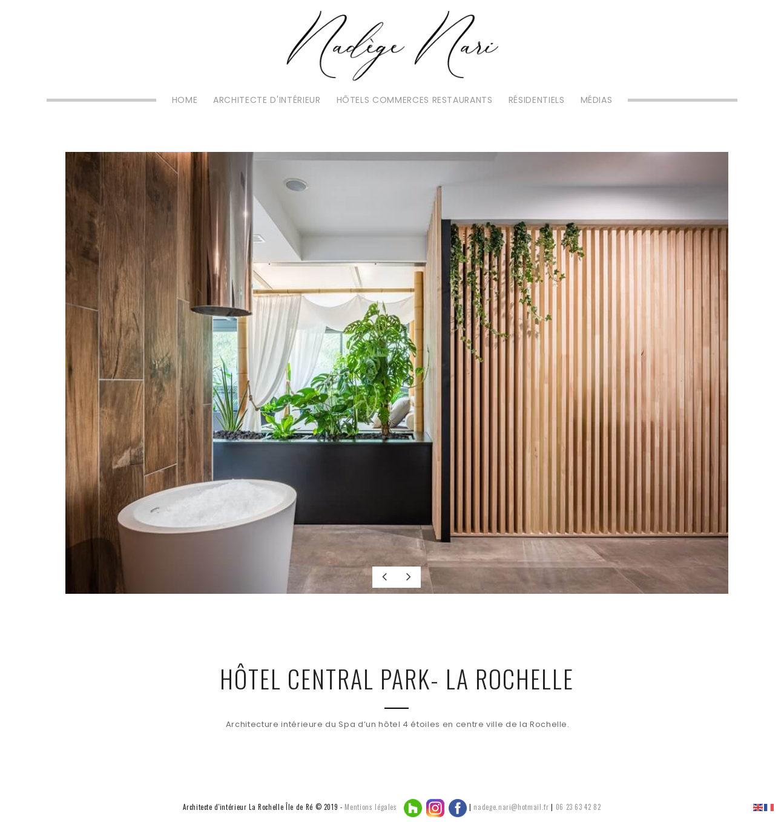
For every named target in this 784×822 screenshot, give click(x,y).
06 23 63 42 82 (578, 807)
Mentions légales (370, 807)
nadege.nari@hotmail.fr (510, 807)
